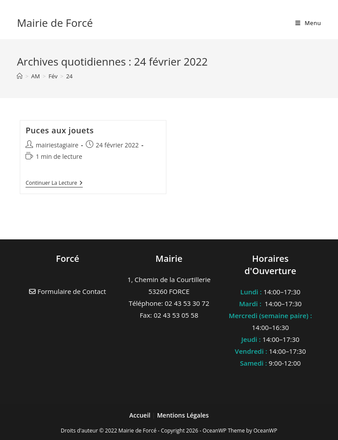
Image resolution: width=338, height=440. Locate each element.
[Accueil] (19, 76)
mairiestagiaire (57, 145)
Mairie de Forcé (55, 22)
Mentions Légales (183, 415)
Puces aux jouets (60, 130)
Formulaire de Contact (67, 291)
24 (69, 76)
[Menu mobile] (308, 23)
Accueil (140, 415)
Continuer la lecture (54, 183)
